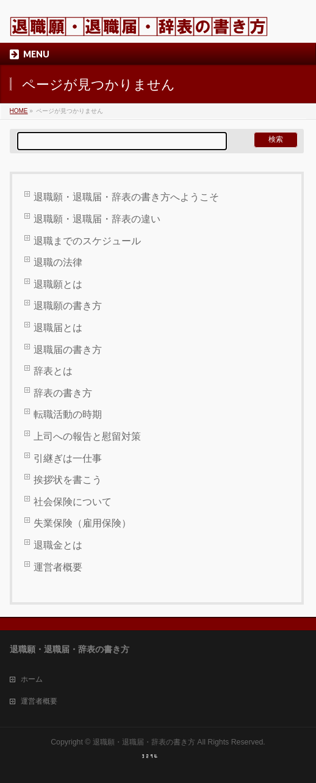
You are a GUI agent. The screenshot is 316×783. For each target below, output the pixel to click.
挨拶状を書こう (68, 480)
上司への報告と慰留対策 (87, 436)
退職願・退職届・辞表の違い (97, 219)
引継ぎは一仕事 (68, 458)
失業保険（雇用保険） (82, 523)
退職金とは (58, 545)
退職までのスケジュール (87, 241)
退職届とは (58, 327)
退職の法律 (58, 262)
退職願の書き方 (68, 305)
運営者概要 (58, 567)
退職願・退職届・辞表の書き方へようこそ (126, 197)
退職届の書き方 (68, 349)
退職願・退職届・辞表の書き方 (144, 742)
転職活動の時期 (68, 414)
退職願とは (58, 284)
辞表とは (53, 371)
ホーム (32, 679)
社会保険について (73, 502)
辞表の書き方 (63, 393)
